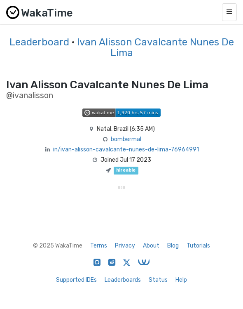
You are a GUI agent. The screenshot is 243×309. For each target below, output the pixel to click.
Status (158, 279)
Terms (98, 245)
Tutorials (198, 245)
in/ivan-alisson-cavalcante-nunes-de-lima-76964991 (126, 149)
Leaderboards (123, 279)
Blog (173, 245)
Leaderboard (39, 42)
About (151, 245)
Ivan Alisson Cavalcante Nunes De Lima (155, 47)
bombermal (126, 139)
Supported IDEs (76, 279)
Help (181, 279)
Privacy (125, 245)
